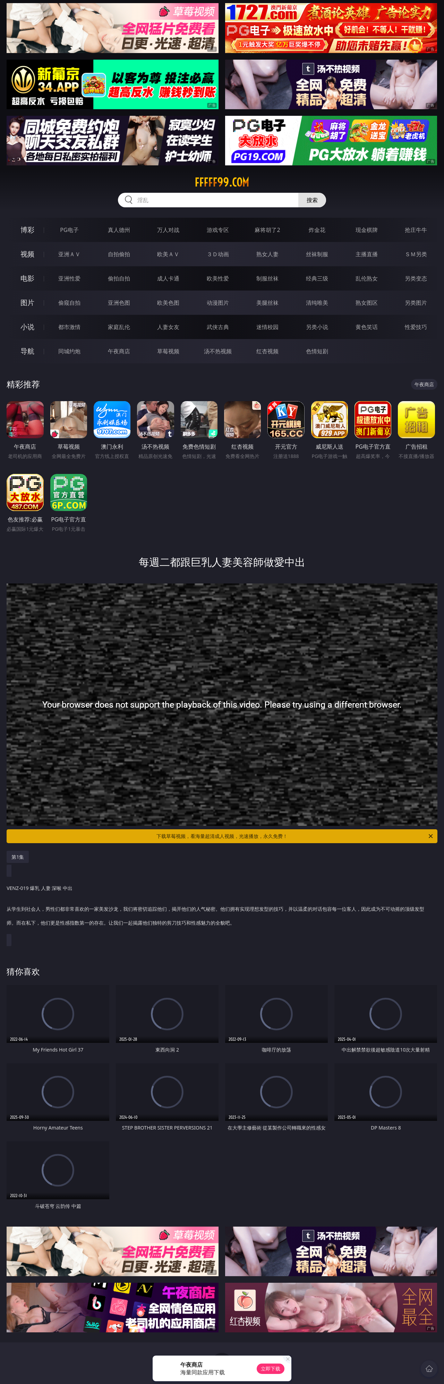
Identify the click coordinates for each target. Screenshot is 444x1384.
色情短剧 (317, 351)
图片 (27, 302)
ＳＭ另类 (416, 254)
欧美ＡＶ (168, 254)
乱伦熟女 (367, 278)
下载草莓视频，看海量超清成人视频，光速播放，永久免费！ (295, 836)
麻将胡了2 (267, 230)
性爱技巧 (416, 327)
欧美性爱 (218, 278)
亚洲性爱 (69, 278)
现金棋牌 (367, 230)
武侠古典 (218, 327)
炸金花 (317, 230)
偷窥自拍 (69, 302)
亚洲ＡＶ (69, 254)
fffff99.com (222, 182)
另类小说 (317, 327)
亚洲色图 (119, 302)
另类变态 (416, 278)
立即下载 (270, 1368)
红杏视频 (267, 351)
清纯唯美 (317, 302)
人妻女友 (168, 327)
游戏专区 (218, 230)
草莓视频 (168, 351)
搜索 (312, 200)
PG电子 (69, 230)
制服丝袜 (267, 278)
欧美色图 (168, 302)
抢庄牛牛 (416, 230)
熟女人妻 (267, 254)
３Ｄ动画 (218, 254)
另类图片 (416, 302)
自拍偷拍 (119, 254)
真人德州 (119, 230)
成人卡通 (168, 278)
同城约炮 (69, 351)
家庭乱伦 (119, 327)
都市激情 (69, 327)
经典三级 (317, 278)
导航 (27, 351)
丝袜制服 (317, 254)
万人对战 (168, 230)
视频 (27, 254)
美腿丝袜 (267, 302)
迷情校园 (267, 327)
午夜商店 (119, 351)
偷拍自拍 (119, 278)
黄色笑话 (367, 327)
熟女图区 (367, 302)
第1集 (17, 857)
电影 (27, 278)
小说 (27, 326)
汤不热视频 (218, 351)
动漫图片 (218, 302)
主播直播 (367, 254)
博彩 (27, 229)
